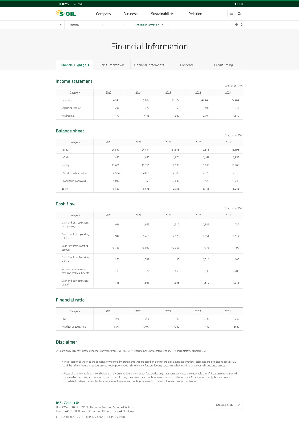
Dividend (186, 65)
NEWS (65, 3)
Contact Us (72, 402)
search (239, 13)
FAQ (236, 4)
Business (130, 14)
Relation (195, 14)
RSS (58, 402)
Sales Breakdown (112, 65)
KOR (80, 3)
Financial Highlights (75, 65)
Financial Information (147, 24)
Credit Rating (223, 65)
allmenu (231, 13)
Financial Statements (149, 65)
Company (103, 14)
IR (242, 4)
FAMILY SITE (224, 404)
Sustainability (162, 14)
